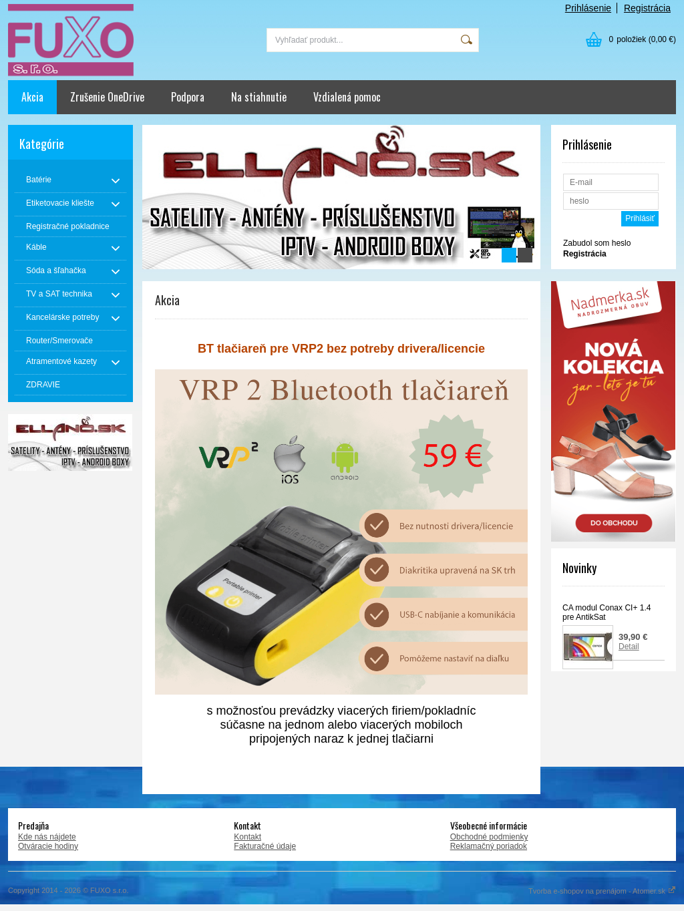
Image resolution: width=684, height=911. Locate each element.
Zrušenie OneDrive (107, 97)
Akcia (32, 97)
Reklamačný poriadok (488, 846)
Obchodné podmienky (489, 837)
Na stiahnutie (259, 97)
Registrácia (647, 8)
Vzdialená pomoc (347, 97)
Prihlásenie (588, 8)
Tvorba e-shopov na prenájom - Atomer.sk (602, 891)
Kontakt (247, 837)
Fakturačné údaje (265, 846)
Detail (629, 646)
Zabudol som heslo (597, 243)
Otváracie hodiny (48, 846)
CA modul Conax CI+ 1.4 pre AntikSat (606, 612)
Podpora (187, 97)
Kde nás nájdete (47, 837)
